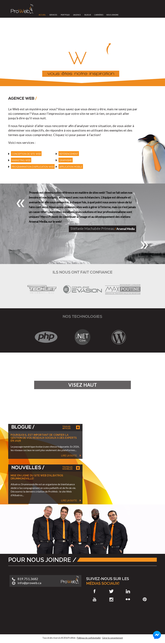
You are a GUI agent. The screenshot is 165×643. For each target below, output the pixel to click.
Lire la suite (69, 455)
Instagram (111, 599)
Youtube (95, 599)
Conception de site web (26, 154)
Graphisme (65, 160)
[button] (20, 203)
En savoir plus (116, 391)
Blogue (87, 15)
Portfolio (65, 15)
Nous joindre (112, 15)
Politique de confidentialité (89, 638)
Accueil (42, 15)
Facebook (95, 591)
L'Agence (77, 15)
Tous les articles (66, 427)
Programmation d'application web (33, 166)
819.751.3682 (28, 579)
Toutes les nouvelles (67, 468)
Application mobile (70, 166)
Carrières (98, 15)
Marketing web (21, 160)
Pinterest (145, 599)
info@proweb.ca (29, 583)
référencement (68, 154)
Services (53, 15)
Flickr (128, 599)
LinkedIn (128, 591)
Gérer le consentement (112, 638)
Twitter (111, 591)
